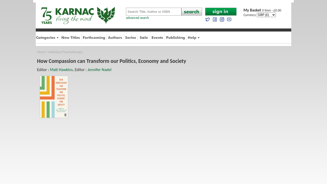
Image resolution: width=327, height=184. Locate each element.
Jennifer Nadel (99, 69)
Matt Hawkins (61, 69)
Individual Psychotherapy (65, 52)
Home (41, 52)
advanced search (137, 18)
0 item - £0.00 (262, 10)
